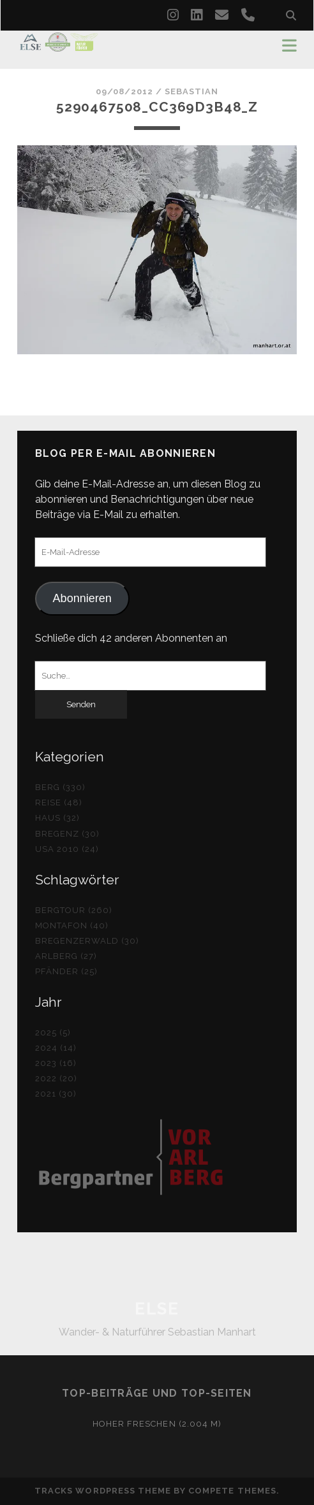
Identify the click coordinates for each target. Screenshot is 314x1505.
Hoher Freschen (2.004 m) (157, 1424)
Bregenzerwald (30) (87, 941)
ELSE (157, 1308)
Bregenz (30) (67, 834)
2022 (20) (56, 1078)
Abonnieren (82, 598)
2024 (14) (56, 1048)
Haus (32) (57, 818)
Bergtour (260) (74, 910)
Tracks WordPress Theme (102, 1490)
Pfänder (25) (66, 971)
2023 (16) (56, 1063)
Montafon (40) (72, 925)
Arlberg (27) (66, 956)
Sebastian (191, 91)
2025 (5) (53, 1032)
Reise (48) (58, 802)
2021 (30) (56, 1093)
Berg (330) (60, 787)
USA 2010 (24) (67, 849)
